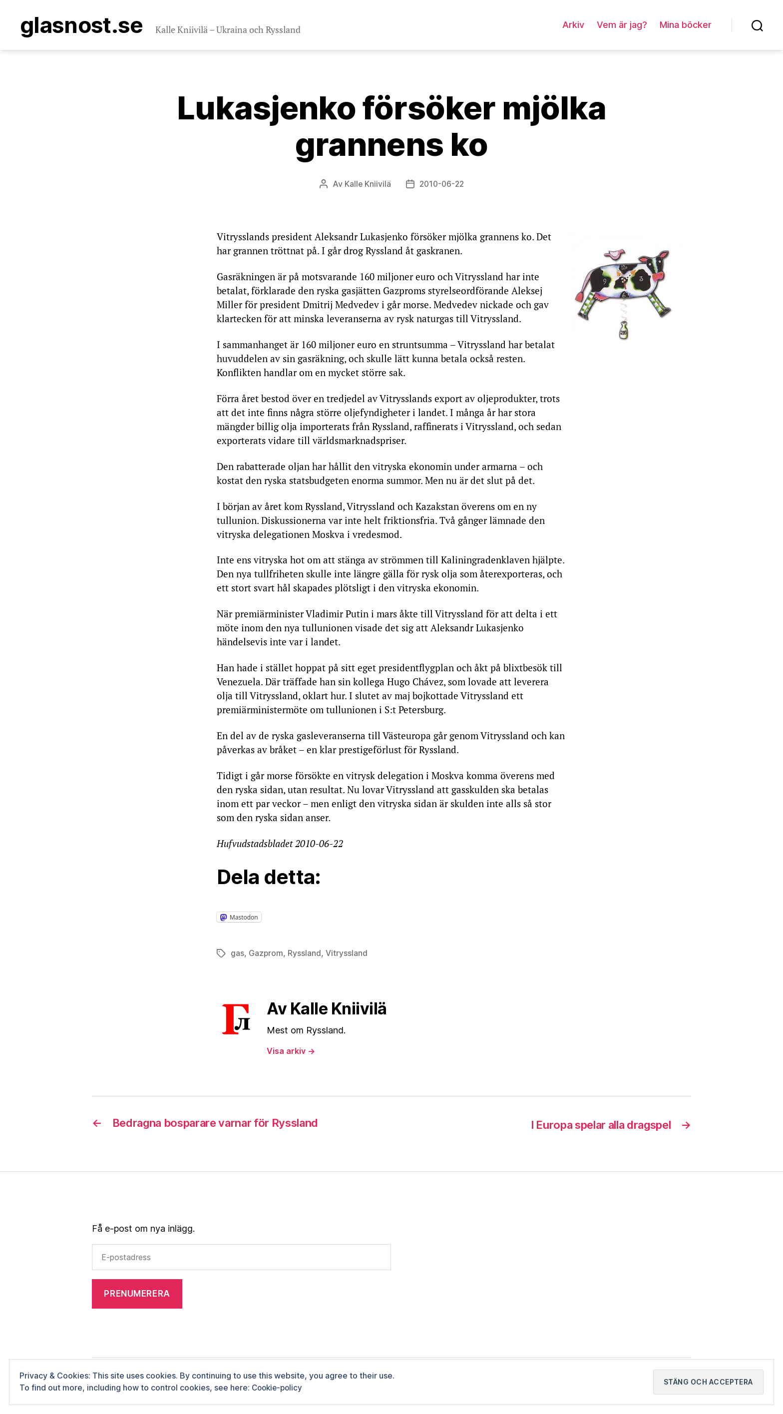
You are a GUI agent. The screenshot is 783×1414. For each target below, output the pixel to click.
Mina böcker (686, 25)
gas (237, 955)
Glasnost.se (86, 26)
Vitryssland (347, 955)
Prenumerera (137, 1295)
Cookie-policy (279, 1388)
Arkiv (573, 25)
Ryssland (305, 955)
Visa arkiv (291, 1052)
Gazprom (266, 955)
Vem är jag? (622, 25)
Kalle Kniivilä (366, 186)
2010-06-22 (441, 186)
